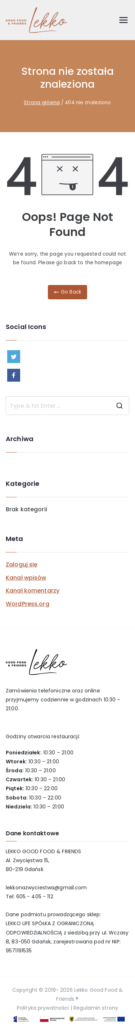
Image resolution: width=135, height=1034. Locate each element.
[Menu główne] (123, 20)
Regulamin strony (95, 1007)
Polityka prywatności (43, 1007)
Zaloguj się (21, 564)
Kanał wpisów (26, 578)
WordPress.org (27, 604)
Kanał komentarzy (32, 590)
